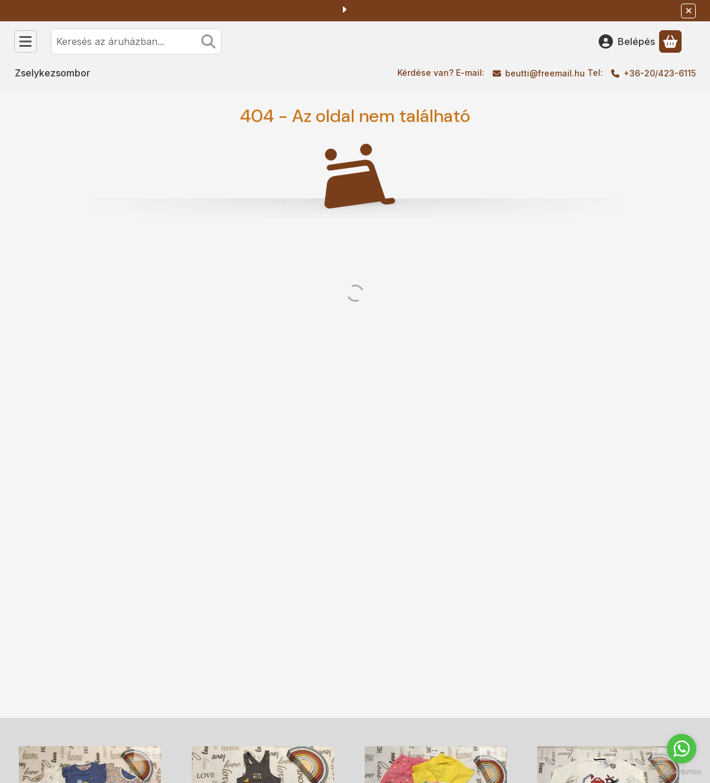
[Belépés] (627, 41)
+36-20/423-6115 (660, 73)
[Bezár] (688, 11)
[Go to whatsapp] (681, 748)
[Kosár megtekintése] (670, 41)
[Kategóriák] (25, 41)
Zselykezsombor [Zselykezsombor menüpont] (52, 73)
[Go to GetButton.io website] (682, 771)
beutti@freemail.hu (545, 73)
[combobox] (136, 41)
